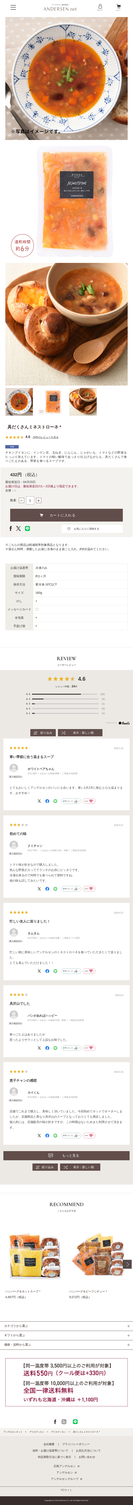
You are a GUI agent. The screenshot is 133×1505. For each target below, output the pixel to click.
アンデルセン (64, 1472)
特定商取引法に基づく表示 (54, 1457)
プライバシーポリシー (76, 1444)
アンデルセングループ (64, 1478)
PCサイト (66, 1490)
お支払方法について (88, 1450)
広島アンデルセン (65, 1466)
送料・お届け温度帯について (50, 1450)
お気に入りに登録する (86, 528)
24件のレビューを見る (45, 437)
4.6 (81, 679)
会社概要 (49, 1444)
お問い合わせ (87, 1457)
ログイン (100, 7)
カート (118, 7)
